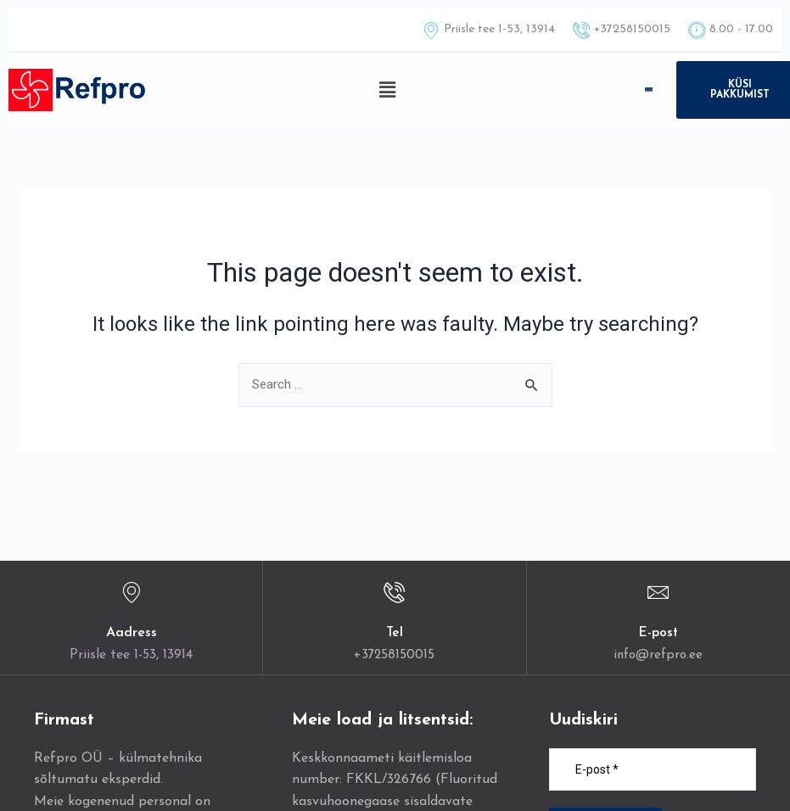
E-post (658, 633)
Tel (394, 633)
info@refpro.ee (658, 655)
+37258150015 (394, 655)
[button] (387, 90)
